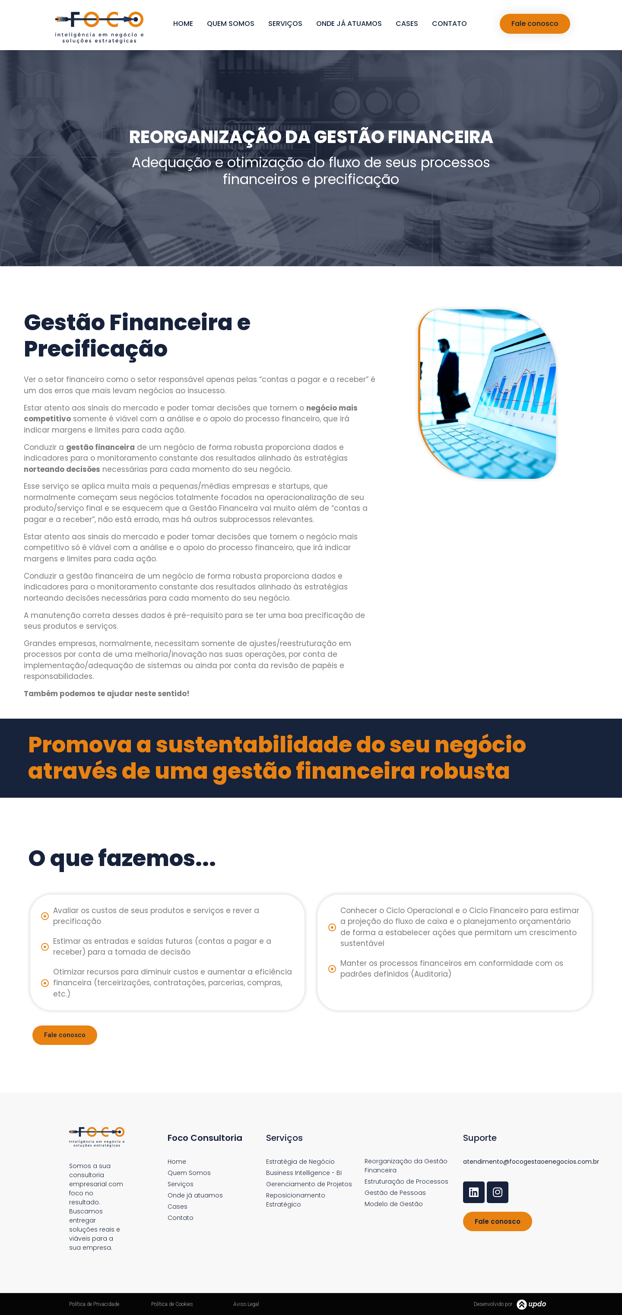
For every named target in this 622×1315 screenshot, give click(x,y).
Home (183, 24)
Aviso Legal (246, 1304)
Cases (407, 24)
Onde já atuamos (349, 24)
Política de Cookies (172, 1304)
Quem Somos (230, 24)
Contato (449, 24)
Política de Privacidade (94, 1304)
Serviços (285, 24)
